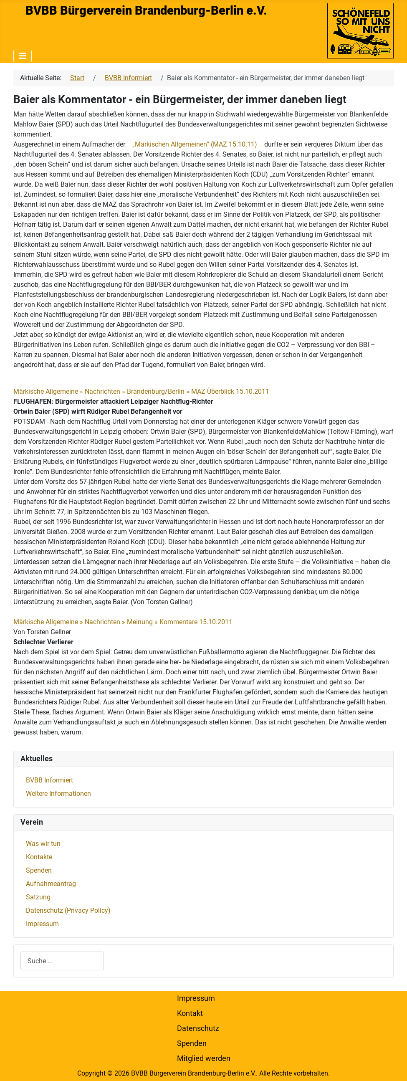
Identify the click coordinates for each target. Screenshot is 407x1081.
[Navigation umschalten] (22, 56)
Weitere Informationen (58, 793)
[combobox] (62, 961)
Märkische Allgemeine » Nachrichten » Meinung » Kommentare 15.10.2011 (123, 622)
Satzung (38, 897)
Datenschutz (198, 1028)
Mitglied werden (203, 1058)
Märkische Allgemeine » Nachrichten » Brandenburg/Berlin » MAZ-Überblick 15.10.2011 (141, 391)
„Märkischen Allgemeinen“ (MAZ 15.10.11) (194, 144)
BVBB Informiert (49, 780)
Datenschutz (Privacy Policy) (68, 910)
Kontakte (39, 857)
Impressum (42, 924)
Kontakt (190, 1013)
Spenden (39, 870)
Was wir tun (43, 844)
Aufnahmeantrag (51, 884)
